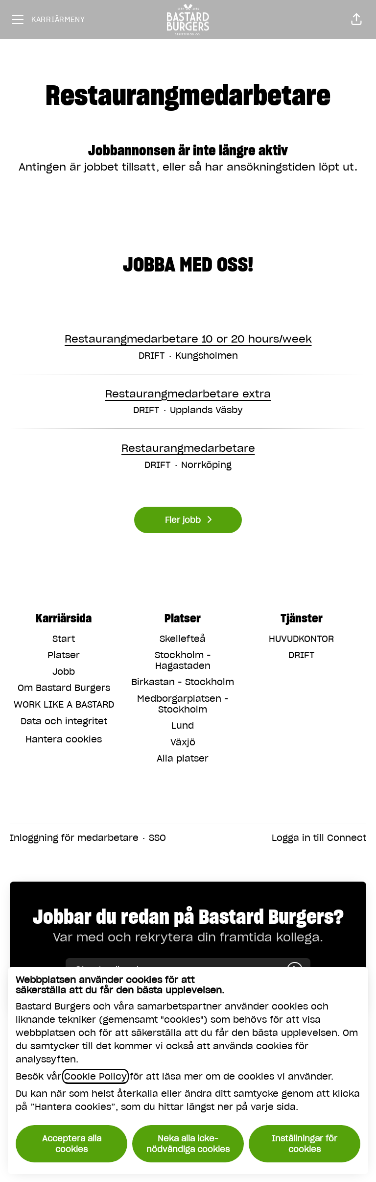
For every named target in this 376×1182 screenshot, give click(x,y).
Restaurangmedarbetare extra (188, 394)
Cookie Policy (95, 1076)
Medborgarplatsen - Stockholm (183, 704)
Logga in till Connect (319, 837)
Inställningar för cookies (304, 1143)
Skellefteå (183, 638)
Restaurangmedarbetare (188, 448)
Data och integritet (64, 721)
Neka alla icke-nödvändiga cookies (188, 1143)
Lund (182, 725)
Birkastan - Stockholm (182, 682)
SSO (157, 837)
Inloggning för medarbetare (74, 837)
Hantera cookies (63, 739)
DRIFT (301, 655)
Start (63, 638)
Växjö (182, 742)
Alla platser (183, 758)
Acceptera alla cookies (71, 1143)
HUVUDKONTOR (301, 638)
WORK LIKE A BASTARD (64, 704)
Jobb (63, 671)
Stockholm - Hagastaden (183, 660)
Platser (63, 655)
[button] (356, 19)
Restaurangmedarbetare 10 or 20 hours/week (188, 339)
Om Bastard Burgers (64, 687)
